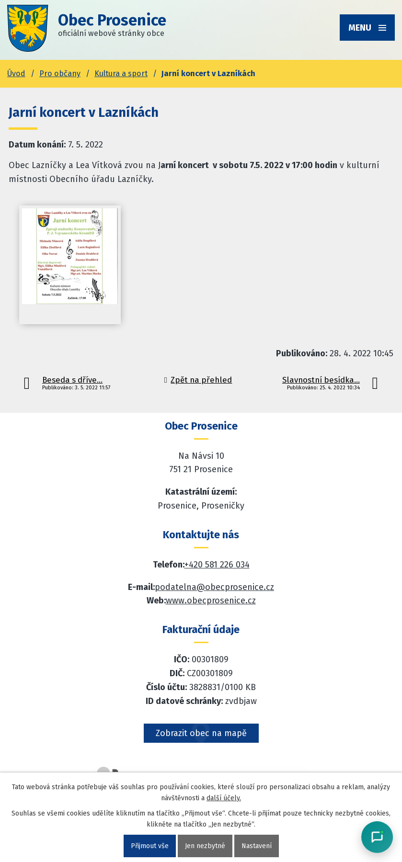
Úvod (16, 73)
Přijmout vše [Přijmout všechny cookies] (150, 846)
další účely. (224, 798)
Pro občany (59, 73)
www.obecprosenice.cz (211, 600)
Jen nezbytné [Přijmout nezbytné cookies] (205, 846)
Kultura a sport (121, 73)
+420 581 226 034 (217, 564)
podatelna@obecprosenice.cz (214, 587)
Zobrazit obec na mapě (201, 733)
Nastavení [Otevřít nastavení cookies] (256, 846)
